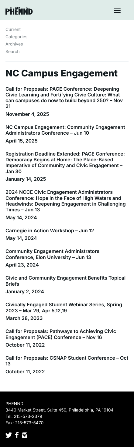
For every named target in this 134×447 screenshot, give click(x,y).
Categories (16, 36)
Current (13, 29)
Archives (14, 44)
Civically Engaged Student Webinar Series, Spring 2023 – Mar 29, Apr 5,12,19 (63, 307)
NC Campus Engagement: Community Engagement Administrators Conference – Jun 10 (65, 130)
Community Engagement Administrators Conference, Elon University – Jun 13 (52, 254)
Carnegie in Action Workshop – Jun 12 (49, 230)
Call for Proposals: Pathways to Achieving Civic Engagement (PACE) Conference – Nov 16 (60, 334)
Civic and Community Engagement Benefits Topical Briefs (65, 281)
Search (12, 51)
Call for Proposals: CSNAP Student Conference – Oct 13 (66, 361)
